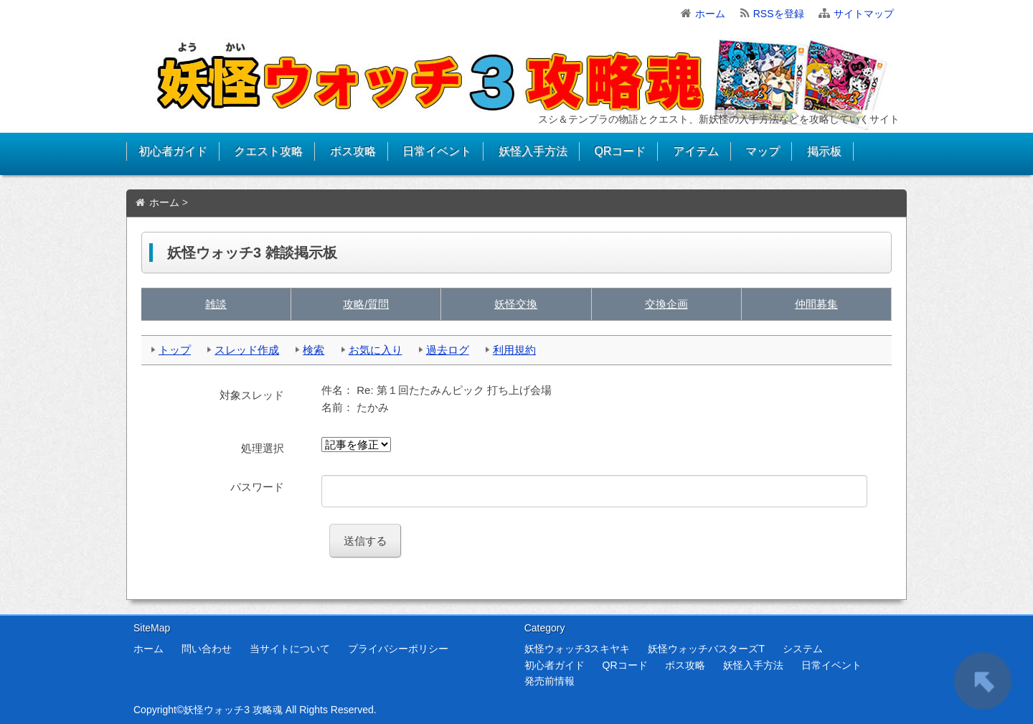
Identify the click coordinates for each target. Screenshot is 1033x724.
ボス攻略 (353, 151)
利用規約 (514, 350)
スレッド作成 (246, 350)
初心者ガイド (172, 151)
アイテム (696, 151)
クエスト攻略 (268, 151)
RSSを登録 (778, 13)
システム (803, 648)
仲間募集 (816, 304)
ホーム (710, 13)
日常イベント (436, 151)
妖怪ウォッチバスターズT (706, 648)
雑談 (216, 304)
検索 (313, 350)
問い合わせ (206, 648)
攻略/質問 (366, 304)
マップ (762, 151)
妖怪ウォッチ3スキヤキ (577, 648)
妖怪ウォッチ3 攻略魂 (233, 709)
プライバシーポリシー (398, 648)
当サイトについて (290, 648)
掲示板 (824, 151)
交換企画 (666, 304)
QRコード (620, 151)
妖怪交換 (515, 304)
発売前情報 (549, 681)
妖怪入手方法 (533, 151)
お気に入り (375, 350)
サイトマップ (864, 13)
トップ (175, 350)
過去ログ (447, 350)
